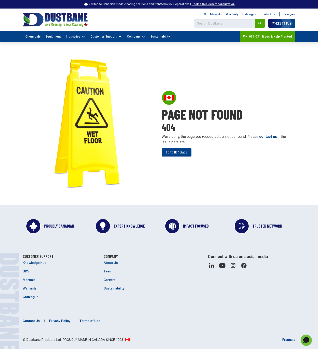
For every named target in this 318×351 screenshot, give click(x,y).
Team (108, 273)
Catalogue (249, 14)
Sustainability (160, 36)
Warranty (232, 14)
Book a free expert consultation (213, 4)
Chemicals (33, 36)
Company (133, 36)
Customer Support (103, 36)
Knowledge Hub (34, 264)
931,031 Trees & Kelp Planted (267, 36)
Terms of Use (90, 322)
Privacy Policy (59, 322)
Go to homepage (177, 153)
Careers (110, 281)
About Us (111, 264)
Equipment (53, 36)
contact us (268, 137)
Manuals (216, 14)
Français (289, 14)
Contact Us (267, 14)
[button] (306, 340)
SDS (203, 14)
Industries (73, 36)
